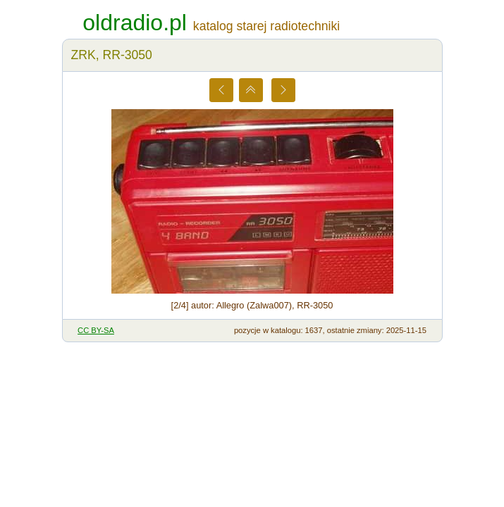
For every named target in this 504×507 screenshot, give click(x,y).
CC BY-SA (96, 330)
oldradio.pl (134, 22)
